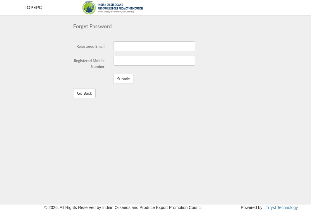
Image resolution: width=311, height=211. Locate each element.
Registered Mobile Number (89, 63)
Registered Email (90, 46)
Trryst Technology (282, 207)
